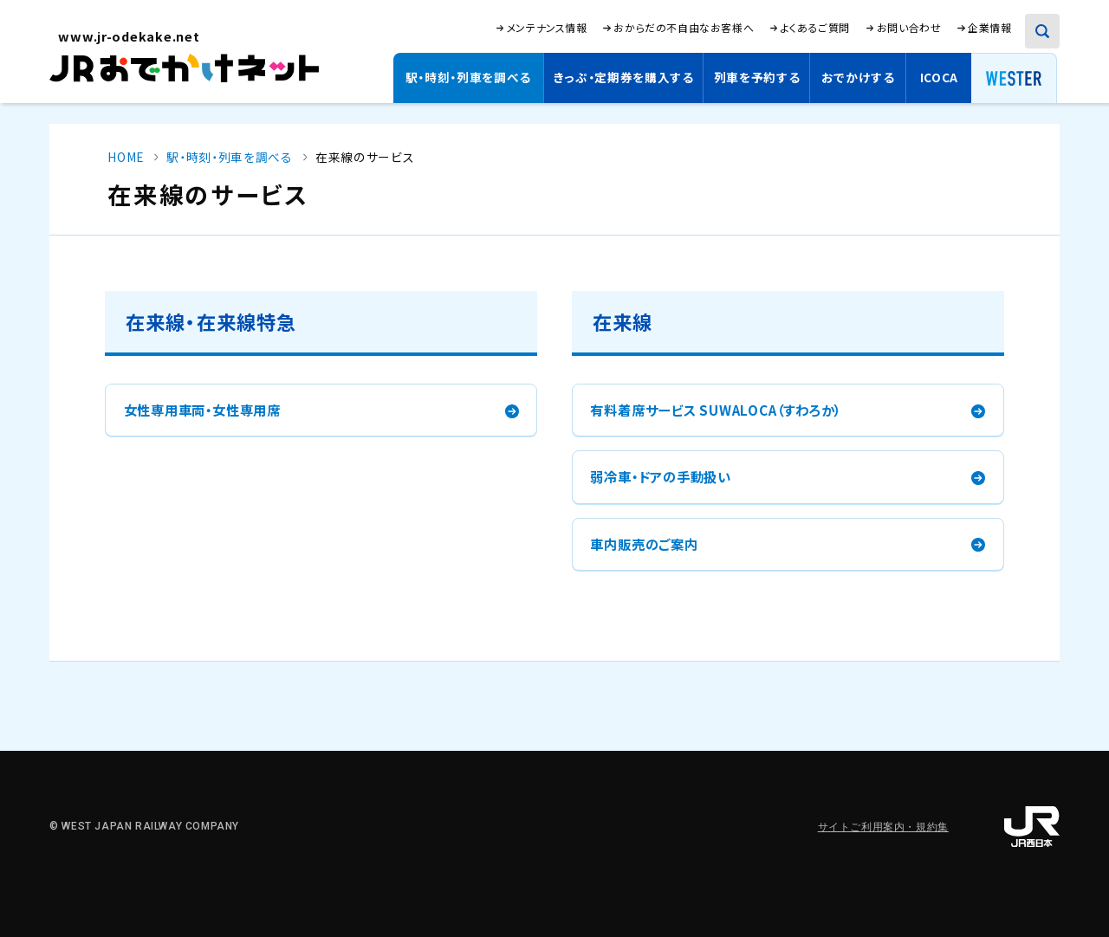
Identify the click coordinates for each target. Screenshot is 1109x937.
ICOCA (939, 77)
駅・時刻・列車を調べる (468, 77)
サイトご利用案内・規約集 (883, 827)
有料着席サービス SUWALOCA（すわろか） (715, 409)
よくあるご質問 (815, 28)
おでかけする (858, 77)
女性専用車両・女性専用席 (202, 409)
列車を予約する (757, 77)
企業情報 (989, 28)
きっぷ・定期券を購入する (624, 77)
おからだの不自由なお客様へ (683, 27)
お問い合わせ (909, 27)
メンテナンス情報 (547, 28)
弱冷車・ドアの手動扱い (660, 476)
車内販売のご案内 (643, 543)
